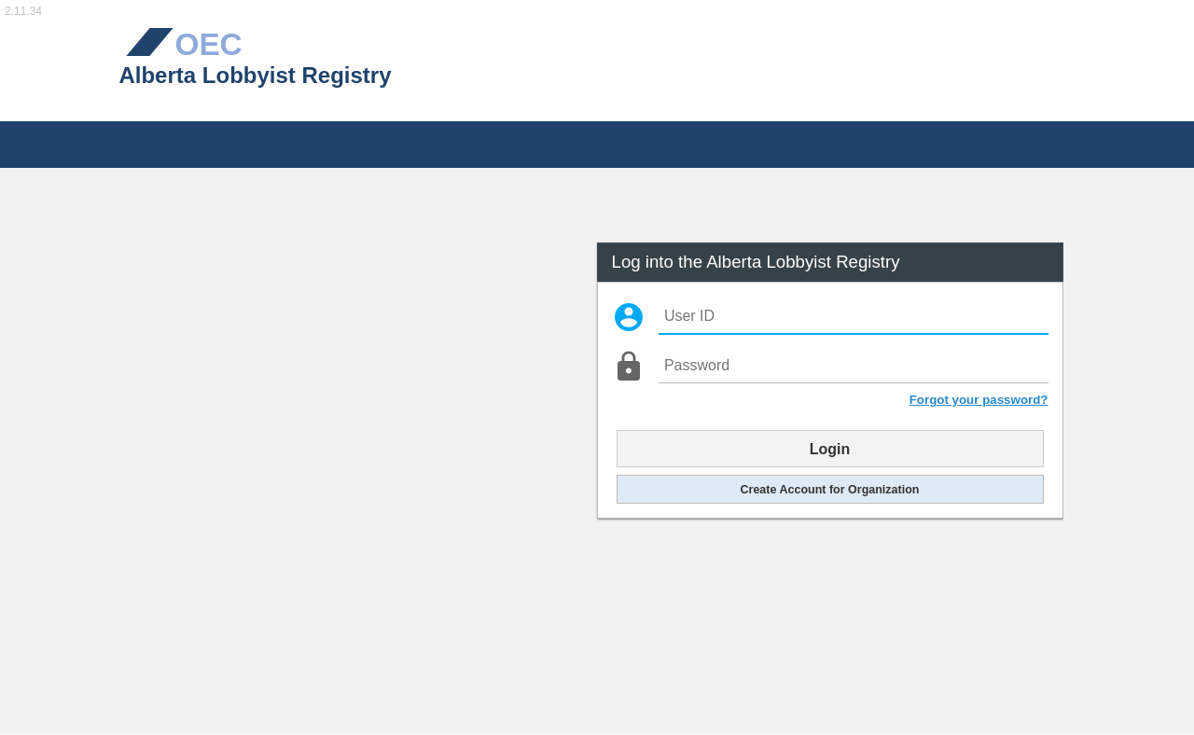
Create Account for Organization (830, 489)
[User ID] (853, 316)
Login (830, 448)
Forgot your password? (978, 400)
